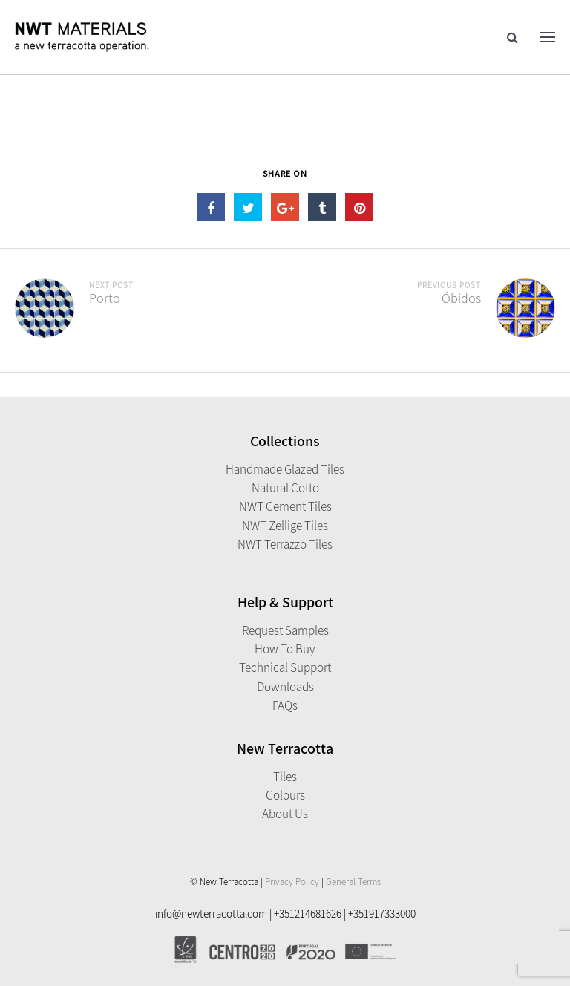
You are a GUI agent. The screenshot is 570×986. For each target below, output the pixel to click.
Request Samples (285, 630)
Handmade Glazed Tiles (285, 469)
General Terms (353, 881)
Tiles (285, 776)
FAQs (285, 705)
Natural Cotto (285, 488)
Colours (285, 795)
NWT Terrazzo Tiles (285, 544)
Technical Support (285, 667)
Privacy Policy (292, 881)
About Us (285, 814)
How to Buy (285, 649)
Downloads (285, 687)
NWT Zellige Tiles (285, 526)
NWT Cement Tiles (285, 506)
